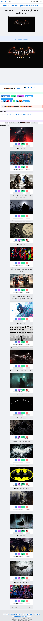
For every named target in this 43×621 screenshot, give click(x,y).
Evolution (31, 347)
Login (37, 1)
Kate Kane (13, 607)
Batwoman (17, 607)
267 (23, 143)
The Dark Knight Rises (26, 464)
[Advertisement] (21, 76)
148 (23, 342)
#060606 (21, 122)
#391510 (23, 122)
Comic (21, 148)
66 (23, 389)
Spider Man (18, 269)
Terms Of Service (19, 614)
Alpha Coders (3, 1)
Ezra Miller (28, 298)
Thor (15, 269)
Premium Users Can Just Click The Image (21, 39)
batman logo (6, 114)
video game (20, 114)
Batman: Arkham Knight (27, 114)
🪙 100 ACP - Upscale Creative (13, 106)
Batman (16, 114)
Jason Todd (16, 195)
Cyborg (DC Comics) (13, 298)
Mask (14, 116)
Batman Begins (28, 220)
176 (23, 554)
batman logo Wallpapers (24, 5)
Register (40, 1)
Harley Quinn (22, 607)
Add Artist (7, 88)
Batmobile (35, 116)
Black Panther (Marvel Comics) (28, 267)
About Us (4, 614)
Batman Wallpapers (4, 6)
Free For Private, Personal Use (30, 87)
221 (23, 167)
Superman (8, 116)
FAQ (8, 614)
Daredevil (17, 267)
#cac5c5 (26, 122)
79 (23, 530)
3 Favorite (20, 96)
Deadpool (21, 267)
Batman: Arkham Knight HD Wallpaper (15, 6)
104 (23, 436)
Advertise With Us (37, 614)
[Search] (19, 1)
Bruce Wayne (39, 116)
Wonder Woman (30, 116)
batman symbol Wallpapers (34, 5)
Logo (26, 116)
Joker (5, 116)
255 (23, 483)
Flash (28, 269)
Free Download (5, 96)
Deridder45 (18, 88)
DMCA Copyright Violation (16, 616)
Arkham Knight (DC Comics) (23, 195)
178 (23, 263)
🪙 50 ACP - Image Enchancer (26, 106)
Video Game (17, 197)
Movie (11, 116)
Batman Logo (15, 347)
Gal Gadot (18, 296)
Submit (28, 1)
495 (23, 216)
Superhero (17, 116)
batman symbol (11, 114)
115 (23, 601)
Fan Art (24, 394)
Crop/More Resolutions (7, 98)
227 (23, 290)
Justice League (22, 116)
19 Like (13, 96)
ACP (3, 106)
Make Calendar (28, 96)
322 (23, 190)
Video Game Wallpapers (14, 5)
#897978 (28, 122)
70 (23, 507)
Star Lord (12, 269)
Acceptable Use (25, 614)
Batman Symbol (20, 347)
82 (23, 239)
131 (23, 577)
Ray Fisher (28, 296)
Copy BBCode (26, 101)
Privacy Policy (12, 614)
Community (33, 1)
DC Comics (16, 220)
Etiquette (31, 614)
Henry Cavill (19, 298)
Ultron (14, 267)
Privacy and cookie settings (26, 616)
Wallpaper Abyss (6, 5)
